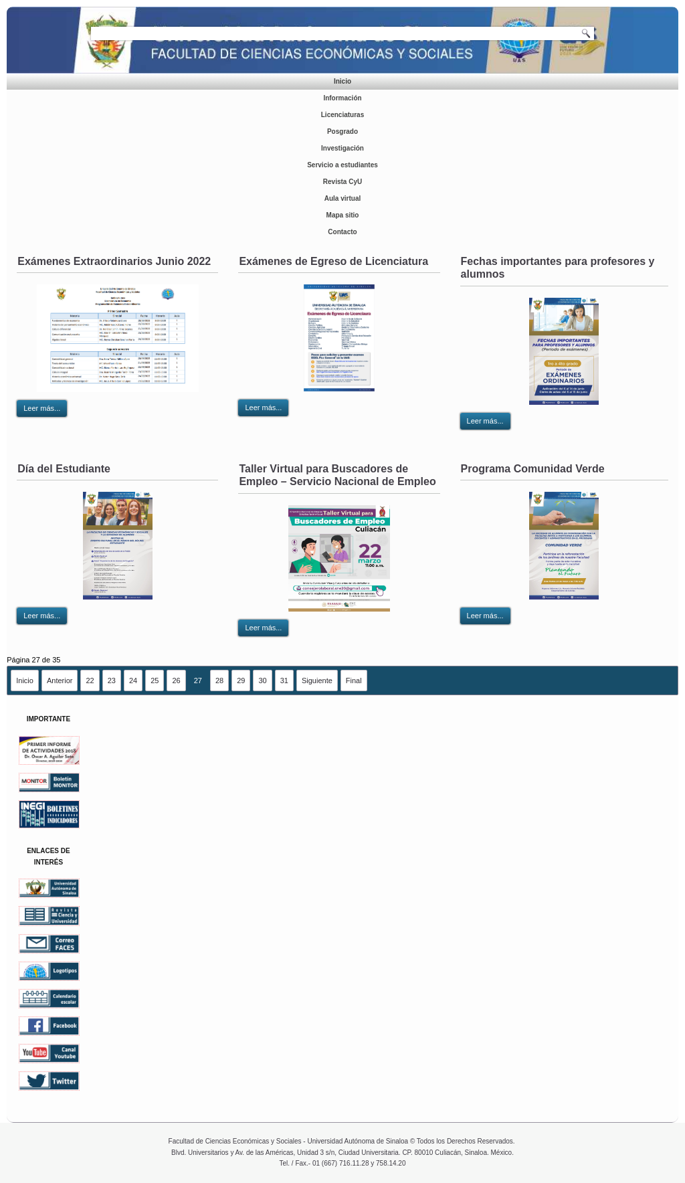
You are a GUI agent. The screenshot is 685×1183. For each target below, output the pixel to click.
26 (176, 680)
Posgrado (342, 131)
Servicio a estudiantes (342, 165)
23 (112, 680)
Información (342, 98)
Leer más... (41, 408)
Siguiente (317, 680)
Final (354, 680)
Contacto (342, 232)
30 (262, 680)
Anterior (60, 680)
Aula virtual (342, 198)
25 (155, 680)
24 (133, 680)
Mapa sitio (342, 215)
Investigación (342, 148)
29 (241, 680)
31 (284, 680)
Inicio (342, 81)
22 (90, 680)
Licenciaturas (342, 114)
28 (219, 680)
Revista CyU (342, 181)
